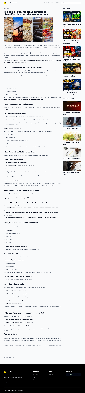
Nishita (60, 355)
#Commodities (7, 357)
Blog (57, 2)
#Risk (13, 357)
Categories (46, 2)
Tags (52, 2)
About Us (51, 374)
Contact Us (51, 377)
